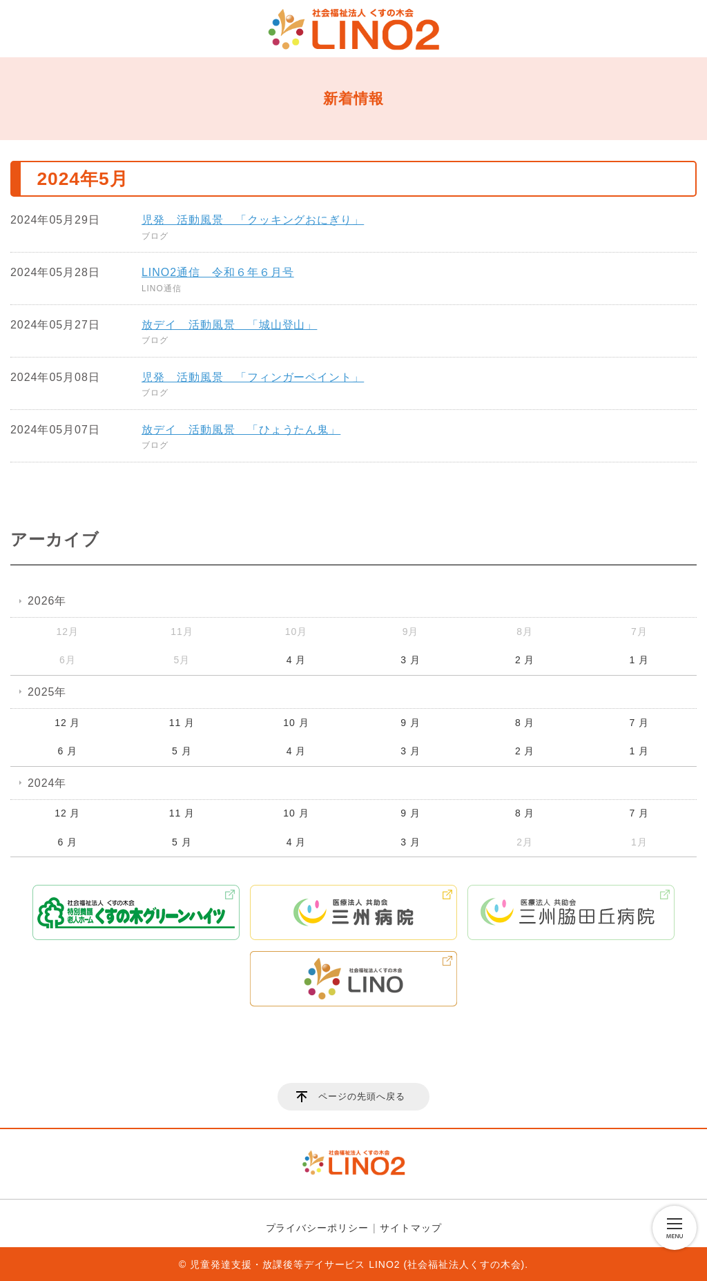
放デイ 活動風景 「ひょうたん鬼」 (241, 430)
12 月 (67, 722)
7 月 (639, 722)
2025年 (47, 692)
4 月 (297, 659)
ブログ (155, 236)
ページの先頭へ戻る (361, 1096)
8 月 (525, 722)
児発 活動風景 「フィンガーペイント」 (253, 377)
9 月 (410, 722)
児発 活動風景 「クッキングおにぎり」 (253, 220)
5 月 (182, 750)
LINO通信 (162, 288)
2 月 (525, 659)
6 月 (68, 750)
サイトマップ (411, 1227)
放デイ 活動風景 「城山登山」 (229, 325)
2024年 (47, 783)
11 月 (182, 722)
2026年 (47, 601)
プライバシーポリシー (317, 1227)
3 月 (410, 659)
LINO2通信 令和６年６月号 (218, 272)
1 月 (639, 659)
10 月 (296, 722)
